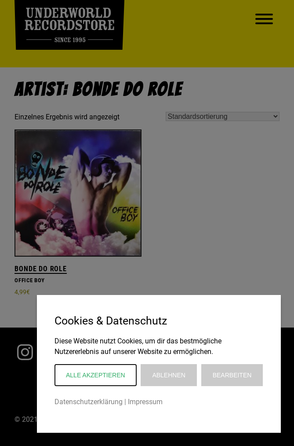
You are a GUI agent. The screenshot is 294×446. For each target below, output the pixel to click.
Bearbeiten (232, 375)
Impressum (145, 402)
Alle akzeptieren (95, 375)
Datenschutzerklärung (88, 402)
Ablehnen (168, 375)
